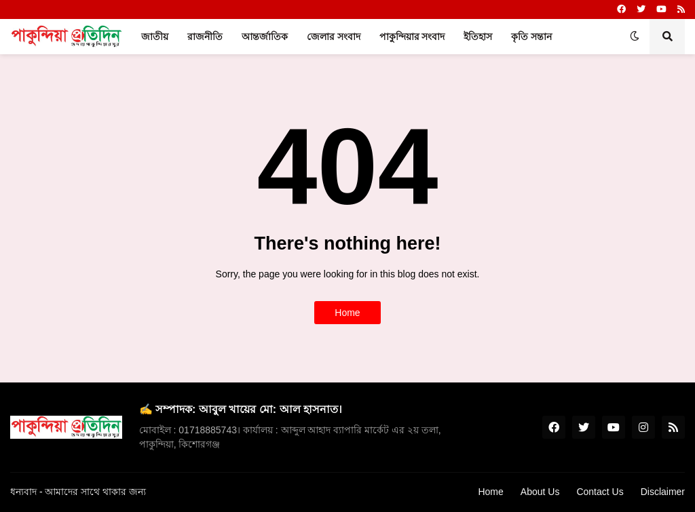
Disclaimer (663, 491)
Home (347, 312)
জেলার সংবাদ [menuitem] (333, 36)
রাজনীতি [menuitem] (205, 36)
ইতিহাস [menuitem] (478, 36)
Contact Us (599, 491)
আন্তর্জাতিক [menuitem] (265, 36)
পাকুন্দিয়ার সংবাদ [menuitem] (412, 36)
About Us (540, 491)
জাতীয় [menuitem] (154, 36)
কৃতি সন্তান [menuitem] (531, 36)
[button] (635, 36)
